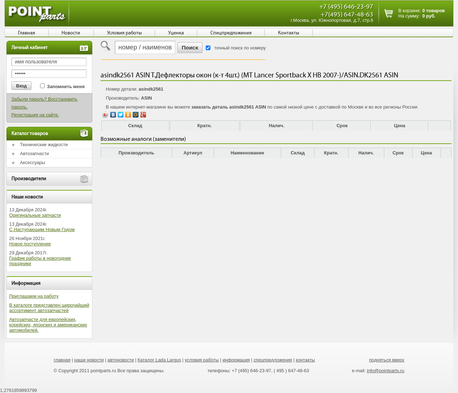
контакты (305, 360)
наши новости (89, 360)
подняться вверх (386, 360)
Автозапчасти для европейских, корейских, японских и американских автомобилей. (48, 325)
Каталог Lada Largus (159, 360)
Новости (71, 33)
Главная (26, 33)
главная (62, 360)
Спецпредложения (231, 33)
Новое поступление (30, 243)
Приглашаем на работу (34, 296)
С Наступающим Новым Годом (42, 229)
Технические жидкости (44, 144)
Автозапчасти (34, 153)
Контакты (288, 33)
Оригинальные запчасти (35, 215)
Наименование (247, 152)
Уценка (176, 33)
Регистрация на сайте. (35, 115)
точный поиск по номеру (240, 48)
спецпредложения (273, 360)
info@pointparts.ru (385, 370)
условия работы (202, 360)
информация (236, 360)
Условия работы (124, 33)
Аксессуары (32, 162)
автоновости (120, 360)
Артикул (193, 152)
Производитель (136, 152)
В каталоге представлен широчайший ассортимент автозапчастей (49, 307)
